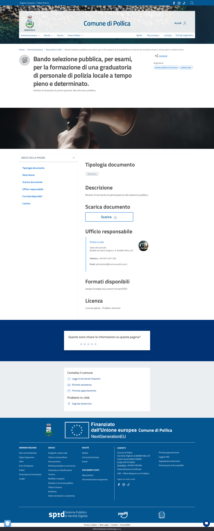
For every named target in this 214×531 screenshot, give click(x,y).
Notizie (85, 452)
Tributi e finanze (55, 487)
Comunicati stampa (90, 457)
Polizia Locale (97, 242)
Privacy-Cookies (90, 524)
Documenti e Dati (54, 49)
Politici (22, 470)
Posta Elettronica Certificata (129, 469)
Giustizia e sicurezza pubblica (60, 483)
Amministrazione (35, 49)
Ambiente (52, 491)
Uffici (21, 461)
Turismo (51, 474)
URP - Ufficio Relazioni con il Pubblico (133, 473)
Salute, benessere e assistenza (61, 495)
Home (22, 49)
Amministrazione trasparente (95, 479)
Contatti (121, 448)
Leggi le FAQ (164, 456)
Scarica (109, 216)
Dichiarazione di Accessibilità (171, 465)
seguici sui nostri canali (126, 479)
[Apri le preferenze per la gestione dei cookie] (7, 523)
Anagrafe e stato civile (57, 452)
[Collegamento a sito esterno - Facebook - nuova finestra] (173, 3)
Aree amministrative (28, 452)
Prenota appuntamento (169, 452)
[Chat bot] (206, 523)
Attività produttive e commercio (61, 465)
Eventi (84, 461)
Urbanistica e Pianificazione (60, 470)
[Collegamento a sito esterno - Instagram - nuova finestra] (179, 3)
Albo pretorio (87, 475)
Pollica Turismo (43, 2)
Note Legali (104, 524)
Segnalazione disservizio (169, 461)
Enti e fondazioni (26, 465)
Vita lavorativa (54, 461)
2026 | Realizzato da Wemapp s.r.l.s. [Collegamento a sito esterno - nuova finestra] (107, 528)
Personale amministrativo (30, 474)
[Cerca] (192, 3)
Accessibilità (125, 524)
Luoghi (22, 478)
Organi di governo (26, 457)
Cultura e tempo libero (57, 457)
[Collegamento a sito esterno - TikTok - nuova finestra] (184, 3)
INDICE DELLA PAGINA (34, 158)
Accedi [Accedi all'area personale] (181, 23)
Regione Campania (27, 2)
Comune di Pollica (107, 23)
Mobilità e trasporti (56, 478)
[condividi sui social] (161, 56)
